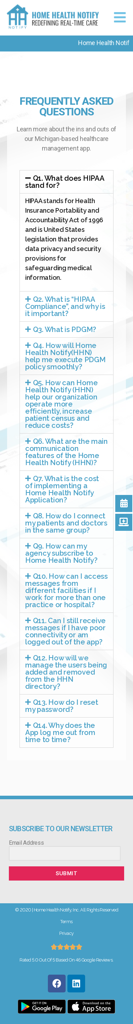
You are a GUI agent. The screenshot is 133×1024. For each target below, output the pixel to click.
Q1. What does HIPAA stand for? (64, 182)
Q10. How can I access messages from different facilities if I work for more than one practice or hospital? (66, 590)
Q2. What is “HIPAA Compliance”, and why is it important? (65, 306)
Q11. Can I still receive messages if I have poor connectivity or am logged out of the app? (65, 631)
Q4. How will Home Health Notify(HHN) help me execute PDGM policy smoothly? (65, 356)
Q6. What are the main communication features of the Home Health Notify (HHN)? (66, 452)
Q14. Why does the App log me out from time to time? (60, 732)
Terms (66, 921)
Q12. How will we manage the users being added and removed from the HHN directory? (66, 672)
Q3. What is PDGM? (64, 329)
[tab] (66, 181)
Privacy (66, 933)
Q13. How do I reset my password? (61, 706)
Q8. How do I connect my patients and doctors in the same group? (66, 523)
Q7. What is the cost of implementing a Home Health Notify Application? (62, 489)
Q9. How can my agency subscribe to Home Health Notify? (61, 553)
